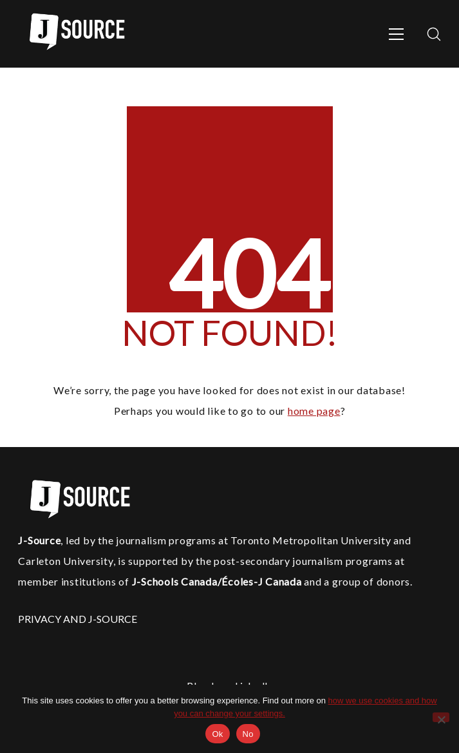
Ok (217, 734)
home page (314, 411)
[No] (441, 717)
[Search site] (434, 34)
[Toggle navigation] (396, 34)
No (248, 734)
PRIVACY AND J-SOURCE (77, 619)
